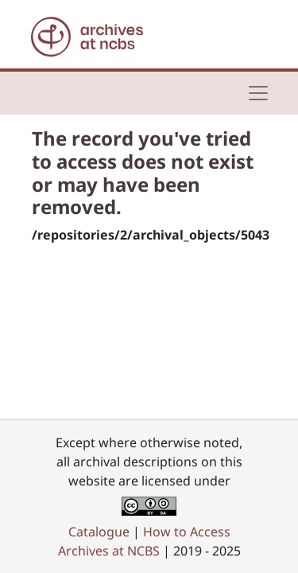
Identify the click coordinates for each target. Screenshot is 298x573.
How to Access (186, 531)
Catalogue (99, 531)
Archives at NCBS (109, 550)
